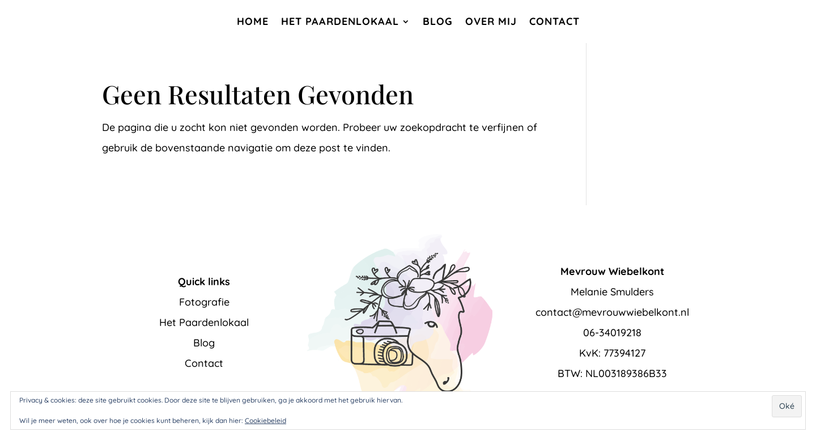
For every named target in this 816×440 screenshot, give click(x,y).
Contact (554, 21)
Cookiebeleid (265, 420)
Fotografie (204, 301)
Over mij (491, 21)
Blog (438, 21)
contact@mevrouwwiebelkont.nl (612, 312)
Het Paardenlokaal (340, 21)
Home (253, 21)
